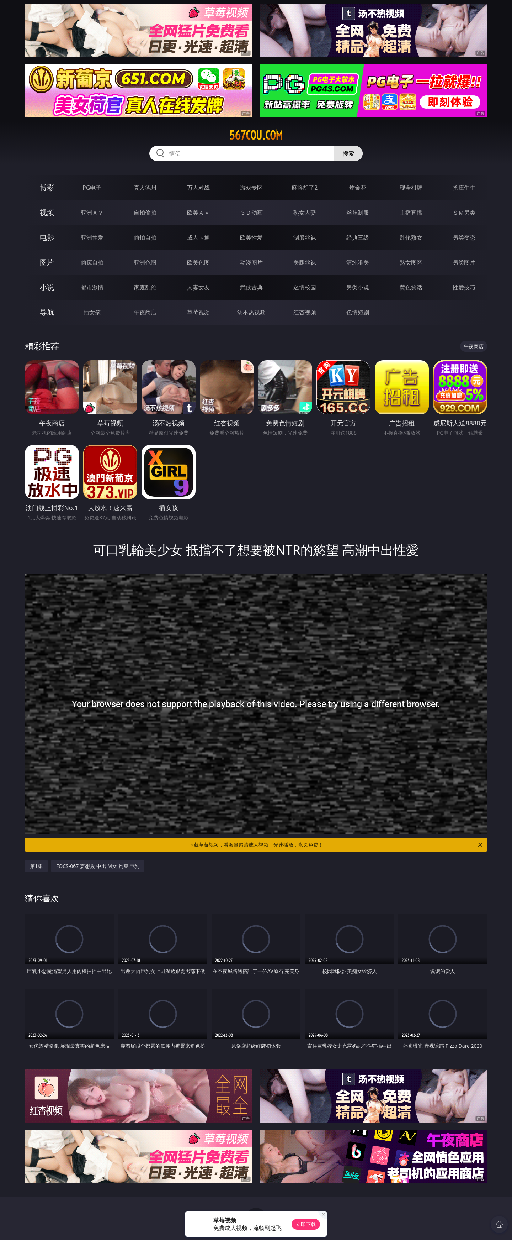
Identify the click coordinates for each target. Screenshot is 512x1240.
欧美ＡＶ (198, 212)
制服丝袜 (304, 237)
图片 (47, 262)
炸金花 (357, 188)
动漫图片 (251, 262)
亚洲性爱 (92, 237)
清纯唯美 (357, 262)
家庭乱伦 (145, 287)
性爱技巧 (464, 287)
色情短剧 (357, 312)
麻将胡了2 (305, 188)
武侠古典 (251, 287)
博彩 (47, 187)
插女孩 (92, 312)
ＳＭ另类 (464, 212)
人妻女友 (198, 287)
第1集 (36, 866)
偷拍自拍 (145, 237)
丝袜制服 (357, 212)
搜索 (348, 153)
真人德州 (145, 188)
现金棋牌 (411, 188)
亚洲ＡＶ (92, 212)
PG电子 (91, 188)
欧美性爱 (251, 237)
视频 (47, 212)
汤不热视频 (251, 312)
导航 (47, 312)
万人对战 (198, 188)
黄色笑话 (411, 287)
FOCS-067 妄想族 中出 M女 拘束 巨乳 (97, 866)
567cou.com (256, 135)
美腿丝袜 (304, 262)
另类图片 (464, 262)
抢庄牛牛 (464, 188)
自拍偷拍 (145, 212)
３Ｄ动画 (251, 212)
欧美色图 (198, 262)
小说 (47, 287)
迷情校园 (304, 287)
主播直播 (411, 212)
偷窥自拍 (92, 262)
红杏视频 (304, 312)
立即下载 (306, 1224)
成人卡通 (198, 237)
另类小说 (357, 287)
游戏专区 (251, 188)
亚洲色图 (145, 262)
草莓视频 (198, 312)
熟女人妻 (304, 212)
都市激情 (92, 287)
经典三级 (357, 237)
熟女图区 (411, 262)
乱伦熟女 (411, 237)
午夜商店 (145, 312)
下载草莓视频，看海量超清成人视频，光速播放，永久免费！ (336, 845)
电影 (47, 237)
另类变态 (464, 237)
